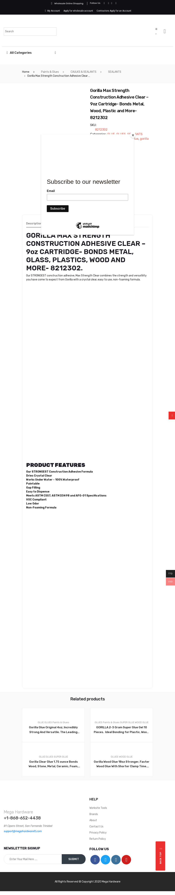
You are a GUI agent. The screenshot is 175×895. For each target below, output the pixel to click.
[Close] (133, 135)
